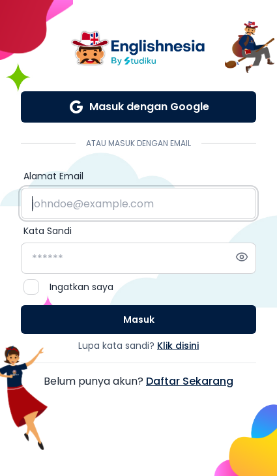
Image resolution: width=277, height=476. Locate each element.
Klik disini (178, 345)
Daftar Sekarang (189, 381)
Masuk (138, 319)
